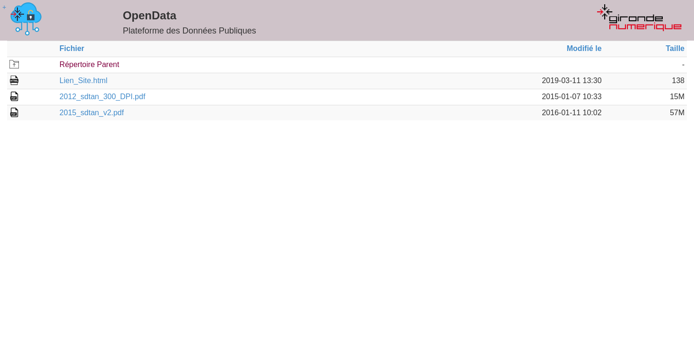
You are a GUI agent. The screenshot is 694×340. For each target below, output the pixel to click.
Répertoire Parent (89, 64)
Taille (675, 48)
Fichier (72, 48)
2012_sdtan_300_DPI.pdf (102, 97)
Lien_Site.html (83, 80)
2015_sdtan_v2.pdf (92, 113)
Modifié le (584, 48)
